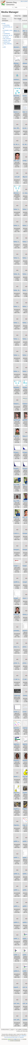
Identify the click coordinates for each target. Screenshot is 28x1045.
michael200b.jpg (18, 614)
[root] (4, 23)
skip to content (24, 1)
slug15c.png (17, 809)
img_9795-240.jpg (19, 501)
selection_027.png (19, 728)
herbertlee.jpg (18, 436)
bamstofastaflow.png (19, 95)
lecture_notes (7, 40)
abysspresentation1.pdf (20, 47)
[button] (24, 20)
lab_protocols (7, 38)
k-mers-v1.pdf (17, 533)
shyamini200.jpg (18, 760)
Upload (25, 16)
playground (7, 42)
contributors (7, 33)
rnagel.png (17, 695)
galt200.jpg (17, 420)
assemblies (7, 25)
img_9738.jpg (17, 484)
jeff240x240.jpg (18, 517)
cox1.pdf (16, 176)
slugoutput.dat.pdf (19, 825)
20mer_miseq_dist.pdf (20, 31)
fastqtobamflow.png (19, 387)
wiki (5, 47)
